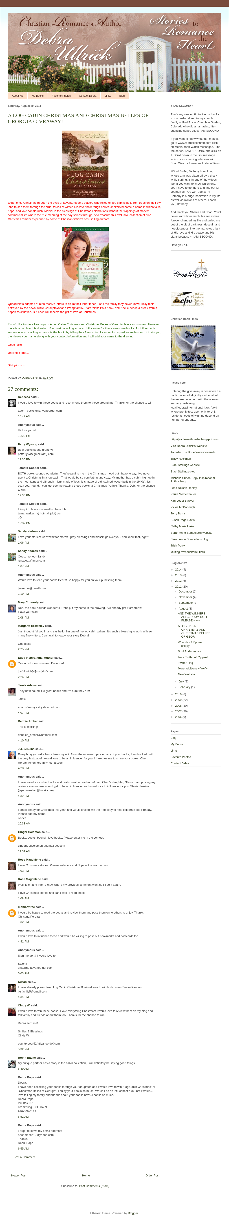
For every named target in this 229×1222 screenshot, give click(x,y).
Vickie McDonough (183, 507)
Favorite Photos (61, 95)
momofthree (26, 907)
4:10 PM (23, 740)
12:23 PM (24, 435)
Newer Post (18, 1175)
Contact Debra (87, 95)
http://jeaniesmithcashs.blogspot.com (194, 439)
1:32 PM (23, 922)
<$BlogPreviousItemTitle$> (188, 552)
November (186, 597)
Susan (22, 982)
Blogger (133, 1213)
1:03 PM (23, 870)
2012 (179, 580)
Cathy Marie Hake (182, 526)
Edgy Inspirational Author (35, 657)
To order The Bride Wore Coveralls (193, 452)
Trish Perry (178, 545)
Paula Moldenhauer (183, 494)
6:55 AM (23, 1148)
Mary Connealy (28, 602)
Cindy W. (24, 1005)
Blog (122, 95)
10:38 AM (24, 823)
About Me (17, 95)
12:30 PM (24, 459)
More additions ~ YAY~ (192, 668)
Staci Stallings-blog (183, 471)
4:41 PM (23, 941)
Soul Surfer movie (189, 651)
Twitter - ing (185, 663)
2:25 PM (23, 649)
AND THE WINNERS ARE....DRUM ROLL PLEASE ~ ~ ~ (192, 617)
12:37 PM (24, 523)
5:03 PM (23, 973)
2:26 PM (23, 677)
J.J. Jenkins (26, 749)
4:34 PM (23, 997)
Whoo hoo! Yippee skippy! (190, 644)
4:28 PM (23, 768)
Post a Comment (24, 1157)
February (185, 687)
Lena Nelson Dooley (184, 488)
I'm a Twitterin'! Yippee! (193, 657)
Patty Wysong (27, 444)
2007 (179, 711)
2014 (179, 569)
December (186, 591)
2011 (179, 586)
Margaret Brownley (31, 625)
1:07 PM (23, 566)
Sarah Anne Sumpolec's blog (189, 539)
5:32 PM (23, 1049)
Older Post (152, 1175)
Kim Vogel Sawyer (182, 500)
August (184, 608)
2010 (179, 694)
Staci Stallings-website (185, 465)
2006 (179, 717)
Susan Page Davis (183, 520)
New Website (186, 674)
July (182, 681)
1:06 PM (23, 542)
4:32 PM (23, 796)
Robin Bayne (27, 1057)
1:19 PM (23, 593)
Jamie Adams (27, 685)
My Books (38, 95)
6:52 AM (23, 1116)
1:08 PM (23, 898)
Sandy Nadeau (28, 531)
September (186, 602)
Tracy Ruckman (181, 458)
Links (108, 95)
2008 (179, 705)
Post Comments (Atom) (94, 1186)
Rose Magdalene (29, 859)
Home (86, 1175)
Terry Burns (178, 513)
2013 (179, 575)
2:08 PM (23, 617)
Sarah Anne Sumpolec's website (191, 532)
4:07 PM (23, 712)
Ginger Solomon (29, 832)
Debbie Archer (28, 721)
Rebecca (24, 397)
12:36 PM (24, 495)
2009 (179, 700)
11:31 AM (24, 851)
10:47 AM (24, 416)
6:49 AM (23, 1068)
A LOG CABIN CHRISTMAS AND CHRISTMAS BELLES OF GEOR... (194, 631)
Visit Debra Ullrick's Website (189, 446)
